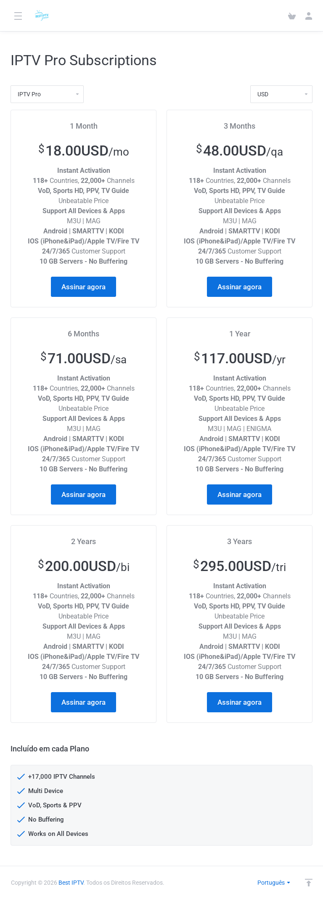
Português (274, 882)
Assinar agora (83, 287)
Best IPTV (70, 882)
